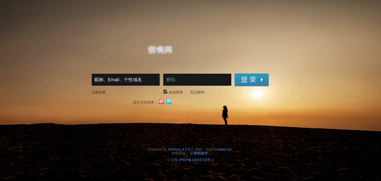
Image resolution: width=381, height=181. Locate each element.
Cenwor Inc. (223, 149)
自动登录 (176, 92)
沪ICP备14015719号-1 (196, 160)
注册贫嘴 (98, 92)
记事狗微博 (199, 153)
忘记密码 (197, 92)
